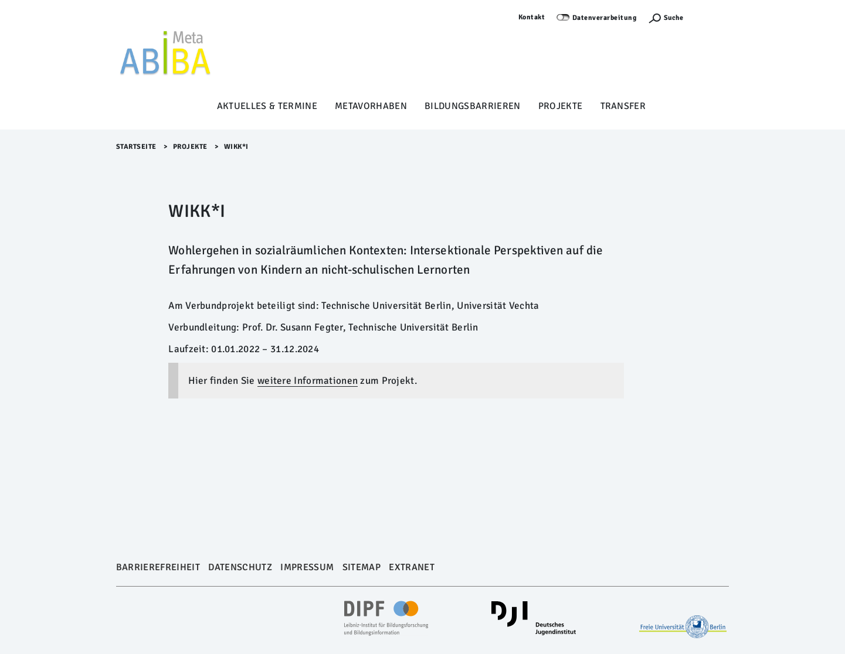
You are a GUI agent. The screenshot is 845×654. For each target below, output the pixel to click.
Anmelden (712, 17)
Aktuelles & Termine (267, 106)
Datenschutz (240, 567)
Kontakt (531, 17)
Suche (673, 17)
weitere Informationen (307, 380)
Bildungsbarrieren (473, 106)
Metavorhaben (371, 106)
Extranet (412, 567)
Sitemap (361, 567)
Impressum (307, 567)
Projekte (560, 106)
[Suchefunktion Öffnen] (665, 18)
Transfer (623, 106)
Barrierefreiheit (158, 567)
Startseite (136, 146)
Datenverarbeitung (604, 17)
